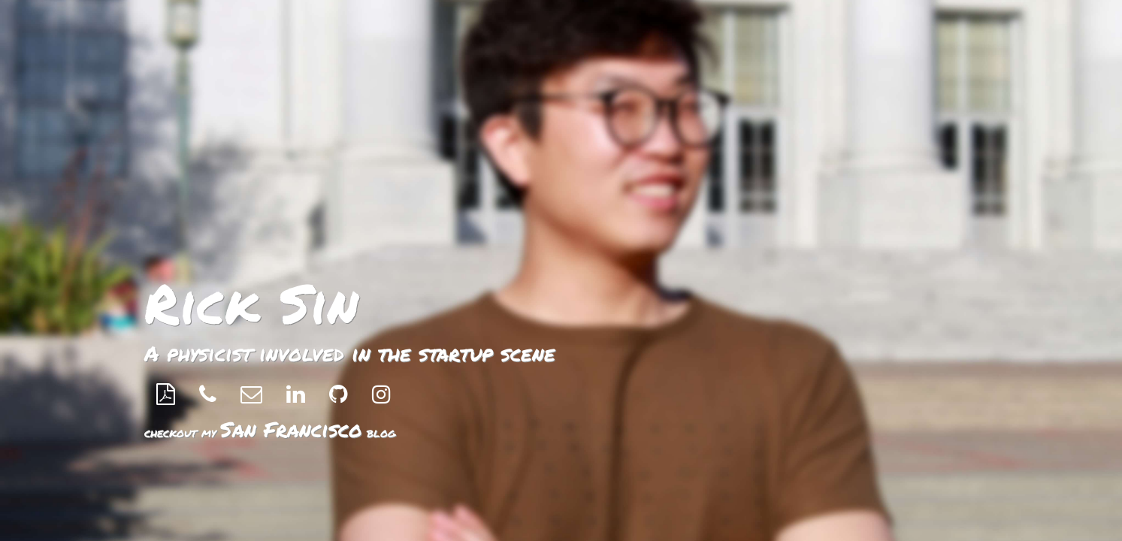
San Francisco (291, 429)
